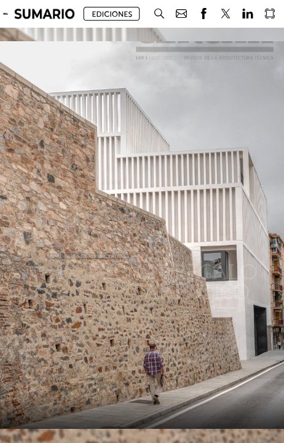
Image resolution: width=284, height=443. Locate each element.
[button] (44, 14)
